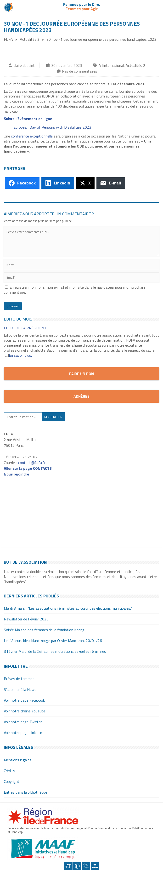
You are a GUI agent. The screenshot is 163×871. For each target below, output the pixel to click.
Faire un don (81, 374)
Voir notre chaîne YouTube (24, 711)
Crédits (9, 771)
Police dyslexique (86, 866)
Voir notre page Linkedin (23, 732)
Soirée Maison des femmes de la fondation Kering (44, 630)
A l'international (111, 65)
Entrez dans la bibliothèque (25, 792)
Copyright (11, 781)
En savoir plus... (21, 355)
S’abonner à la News (20, 689)
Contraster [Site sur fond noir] (77, 866)
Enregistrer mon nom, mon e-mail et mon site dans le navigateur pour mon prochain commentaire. (74, 289)
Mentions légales (17, 760)
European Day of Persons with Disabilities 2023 (52, 127)
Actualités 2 (29, 39)
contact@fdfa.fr (31, 462)
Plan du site (95, 866)
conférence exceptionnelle (32, 136)
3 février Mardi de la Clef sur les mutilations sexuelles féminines (55, 651)
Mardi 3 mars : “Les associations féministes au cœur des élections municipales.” (68, 608)
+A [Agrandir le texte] (68, 866)
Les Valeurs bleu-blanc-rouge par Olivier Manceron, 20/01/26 (53, 640)
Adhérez (81, 396)
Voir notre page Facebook (24, 700)
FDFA (8, 39)
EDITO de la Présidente (26, 328)
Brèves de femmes (19, 679)
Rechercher (53, 416)
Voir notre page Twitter (23, 722)
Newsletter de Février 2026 (26, 619)
